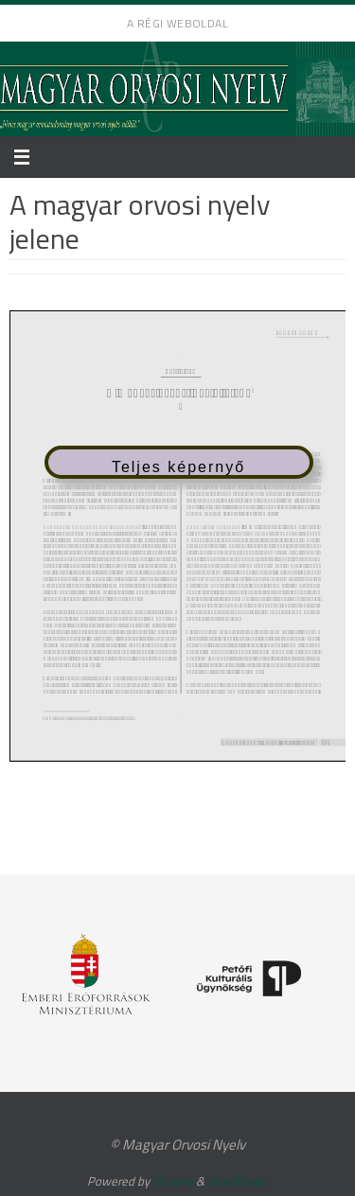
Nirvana (172, 1180)
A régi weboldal (177, 23)
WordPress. (237, 1180)
